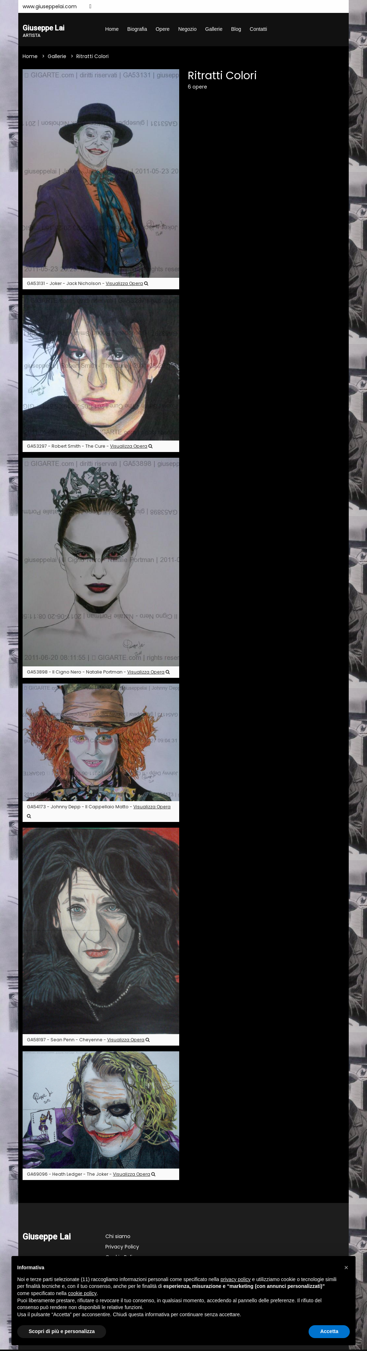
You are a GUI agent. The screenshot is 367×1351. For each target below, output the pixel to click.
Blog (236, 29)
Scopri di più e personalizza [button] (62, 1331)
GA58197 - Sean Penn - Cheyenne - (88, 1041)
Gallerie (214, 29)
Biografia (137, 29)
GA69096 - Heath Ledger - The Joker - (91, 1175)
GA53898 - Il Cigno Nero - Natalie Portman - (98, 673)
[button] (346, 1267)
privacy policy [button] (235, 1279)
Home (112, 29)
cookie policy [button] (82, 1293)
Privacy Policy (122, 1248)
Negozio (187, 29)
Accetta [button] (329, 1331)
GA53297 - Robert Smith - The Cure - (89, 447)
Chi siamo (117, 1237)
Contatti (258, 29)
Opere (163, 29)
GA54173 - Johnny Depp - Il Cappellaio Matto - (99, 812)
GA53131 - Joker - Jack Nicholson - (87, 285)
